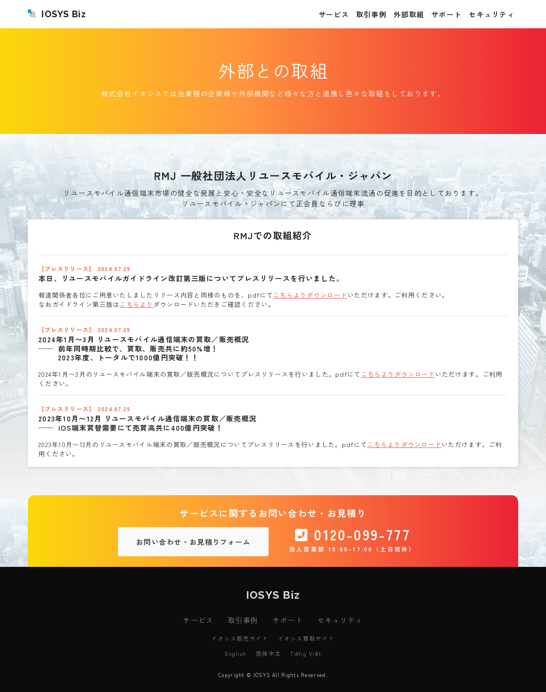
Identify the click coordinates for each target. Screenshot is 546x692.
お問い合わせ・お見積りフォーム (193, 541)
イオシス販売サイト (240, 638)
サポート (288, 620)
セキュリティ (340, 620)
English (235, 653)
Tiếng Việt (305, 653)
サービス (198, 620)
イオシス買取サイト (306, 638)
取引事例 (243, 620)
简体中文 (268, 653)
